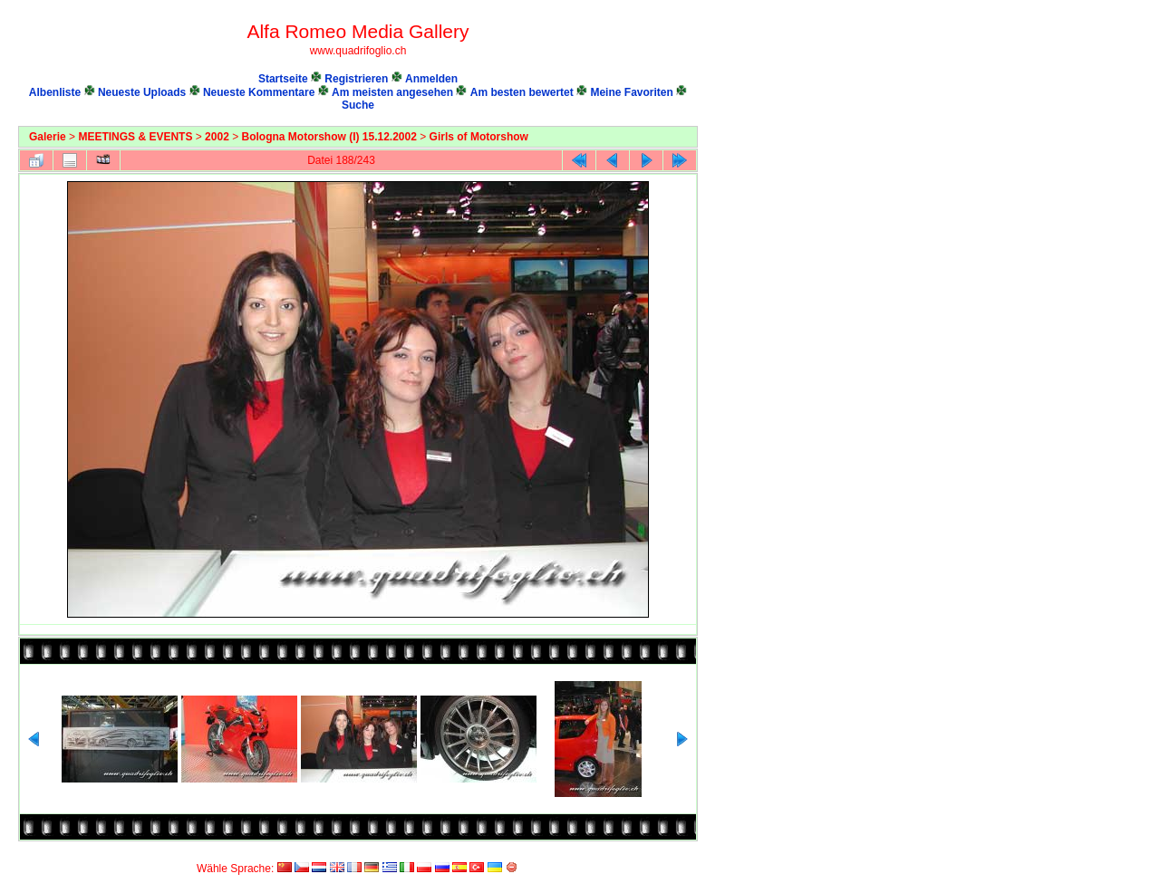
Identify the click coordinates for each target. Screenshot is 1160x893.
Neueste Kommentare (258, 92)
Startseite (283, 78)
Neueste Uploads (142, 92)
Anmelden (431, 78)
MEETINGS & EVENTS (135, 136)
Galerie (47, 136)
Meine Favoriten (631, 92)
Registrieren (356, 78)
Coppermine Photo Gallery (677, 852)
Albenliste (55, 92)
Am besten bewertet (522, 92)
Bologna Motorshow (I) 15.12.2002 (329, 136)
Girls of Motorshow (479, 136)
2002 (217, 136)
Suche (358, 105)
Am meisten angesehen (392, 92)
